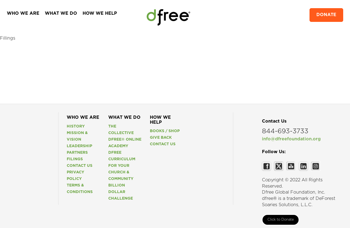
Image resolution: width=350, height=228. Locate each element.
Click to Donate (280, 219)
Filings (75, 159)
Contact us (79, 165)
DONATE (326, 15)
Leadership (79, 146)
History (76, 126)
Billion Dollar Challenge (120, 192)
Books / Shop (165, 131)
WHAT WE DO (61, 13)
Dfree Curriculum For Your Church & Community (121, 165)
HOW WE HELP (100, 13)
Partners (77, 152)
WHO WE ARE (23, 13)
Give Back (161, 137)
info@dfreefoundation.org (291, 139)
